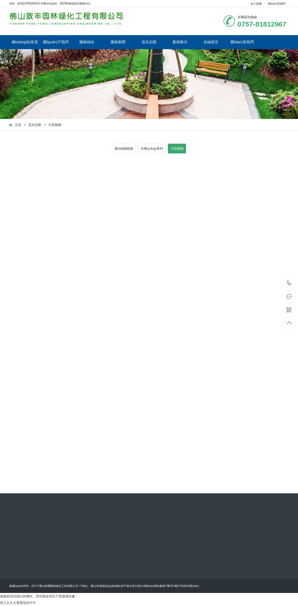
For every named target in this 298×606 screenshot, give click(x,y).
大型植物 (54, 125)
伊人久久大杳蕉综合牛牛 (18, 603)
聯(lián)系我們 (276, 3)
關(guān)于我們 (57, 42)
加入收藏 (256, 3)
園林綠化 (90, 42)
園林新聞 (122, 42)
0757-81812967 (289, 283)
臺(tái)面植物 (124, 148)
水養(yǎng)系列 (152, 148)
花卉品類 (153, 42)
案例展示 (184, 42)
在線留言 (215, 42)
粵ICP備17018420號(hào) (183, 586)
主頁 (18, 125)
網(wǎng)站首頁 (26, 42)
